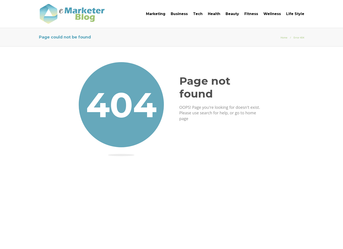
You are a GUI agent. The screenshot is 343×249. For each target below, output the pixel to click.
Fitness (251, 14)
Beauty (232, 14)
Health (214, 14)
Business (179, 14)
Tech (198, 14)
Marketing (155, 14)
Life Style (295, 14)
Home (283, 37)
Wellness (272, 14)
